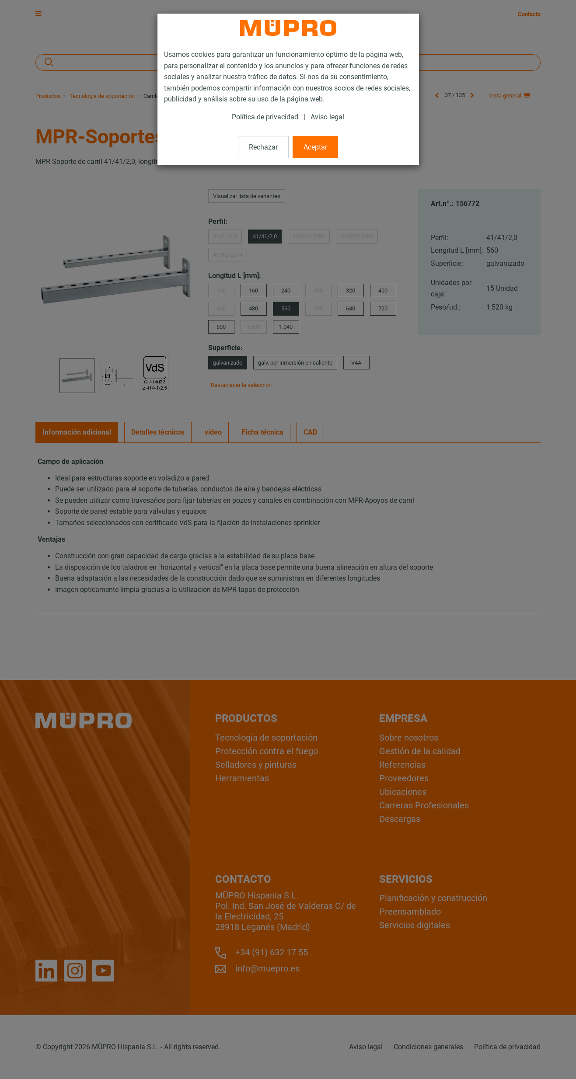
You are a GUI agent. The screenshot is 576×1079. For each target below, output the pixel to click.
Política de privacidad (265, 117)
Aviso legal (327, 117)
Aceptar (315, 147)
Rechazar (263, 147)
